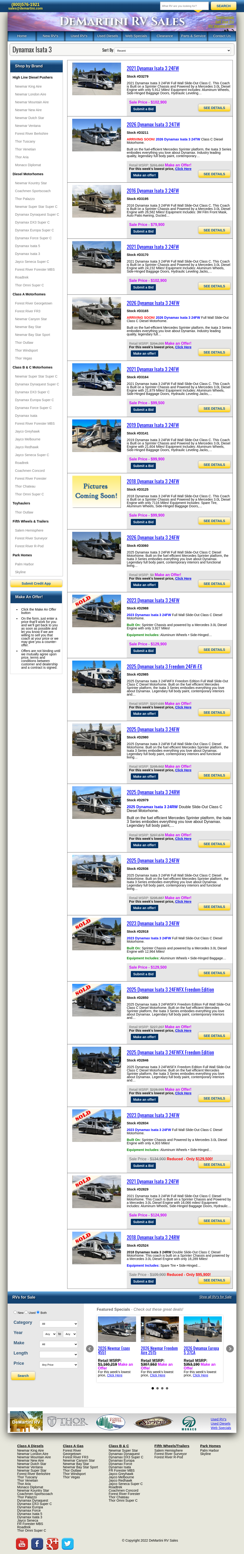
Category (23, 1322)
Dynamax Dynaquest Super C (37, 214)
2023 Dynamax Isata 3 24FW (153, 600)
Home (22, 36)
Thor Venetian (25, 149)
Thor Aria (22, 157)
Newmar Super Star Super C (36, 207)
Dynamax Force (29, 1510)
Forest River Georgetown (33, 303)
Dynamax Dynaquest (32, 1500)
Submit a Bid (143, 109)
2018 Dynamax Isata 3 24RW (153, 1237)
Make (19, 1342)
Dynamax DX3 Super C (32, 222)
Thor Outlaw (24, 342)
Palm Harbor (24, 564)
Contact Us (222, 36)
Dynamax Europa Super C (34, 230)
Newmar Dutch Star (29, 118)
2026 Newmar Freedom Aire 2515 (159, 1350)
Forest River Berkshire (31, 133)
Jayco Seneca (27, 1520)
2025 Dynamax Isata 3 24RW (153, 792)
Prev (90, 1349)
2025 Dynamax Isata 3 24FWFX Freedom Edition (170, 989)
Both (44, 1313)
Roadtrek (22, 277)
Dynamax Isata (26, 416)
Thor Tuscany (25, 141)
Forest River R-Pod (29, 546)
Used (32, 1313)
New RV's (50, 36)
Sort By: (108, 50)
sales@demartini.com (25, 8)
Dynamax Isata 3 (27, 254)
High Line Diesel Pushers (33, 77)
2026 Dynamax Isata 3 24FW (153, 302)
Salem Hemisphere (29, 530)
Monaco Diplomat (28, 165)
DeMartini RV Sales (122, 22)
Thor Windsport (26, 350)
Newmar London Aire (30, 94)
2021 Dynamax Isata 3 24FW (153, 68)
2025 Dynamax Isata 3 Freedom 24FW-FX (164, 666)
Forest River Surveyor (31, 538)
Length (21, 1353)
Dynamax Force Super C (33, 238)
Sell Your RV (224, 22)
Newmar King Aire (28, 86)
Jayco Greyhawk (27, 431)
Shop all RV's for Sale (215, 1297)
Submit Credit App (36, 583)
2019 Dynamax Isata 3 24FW (153, 424)
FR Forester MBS (30, 1524)
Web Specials (136, 36)
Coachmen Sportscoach (33, 191)
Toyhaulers (21, 503)
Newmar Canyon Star (31, 319)
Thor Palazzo (25, 199)
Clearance (165, 36)
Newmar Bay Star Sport (32, 335)
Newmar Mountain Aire (32, 102)
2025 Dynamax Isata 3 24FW (153, 729)
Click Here (183, 169)
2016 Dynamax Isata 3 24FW (153, 190)
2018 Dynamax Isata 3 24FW (153, 481)
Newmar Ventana (28, 126)
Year (18, 1332)
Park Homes (22, 555)
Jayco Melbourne (28, 439)
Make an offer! (144, 175)
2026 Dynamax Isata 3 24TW (153, 124)
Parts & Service (193, 36)
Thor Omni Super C (29, 285)
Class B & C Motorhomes (32, 367)
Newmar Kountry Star (31, 183)
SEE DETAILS (214, 108)
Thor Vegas (23, 358)
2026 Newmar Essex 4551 (114, 1350)
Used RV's (79, 36)
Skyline (20, 572)
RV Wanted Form (221, 26)
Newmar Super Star (31, 1470)
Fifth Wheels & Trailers (31, 521)
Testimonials (225, 17)
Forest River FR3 (28, 311)
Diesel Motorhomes (28, 174)
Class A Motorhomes (29, 294)
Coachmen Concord (30, 471)
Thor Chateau (25, 486)
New (21, 1313)
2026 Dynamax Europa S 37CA (201, 1350)
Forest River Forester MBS (35, 269)
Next (230, 1349)
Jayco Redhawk (27, 447)
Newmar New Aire (28, 110)
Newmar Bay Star (28, 327)
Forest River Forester (30, 478)
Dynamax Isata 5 (27, 246)
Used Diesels (107, 36)
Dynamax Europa (30, 1507)
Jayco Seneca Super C (32, 262)
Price (19, 1363)
